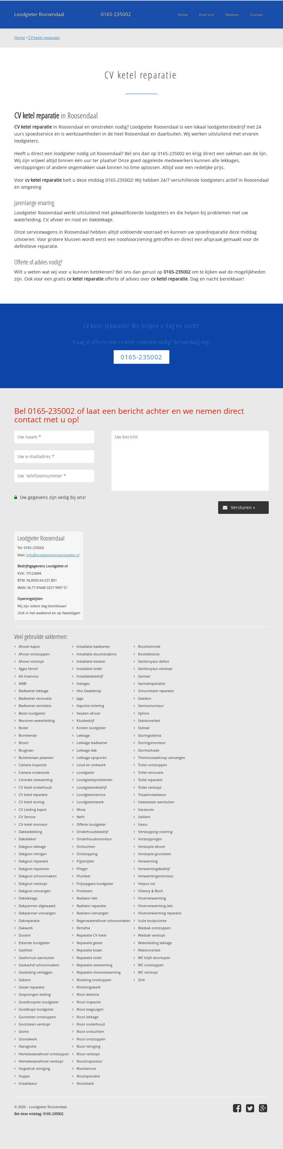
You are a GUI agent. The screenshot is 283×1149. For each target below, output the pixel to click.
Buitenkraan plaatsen (36, 757)
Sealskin (144, 698)
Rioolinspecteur (89, 1061)
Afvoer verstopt (31, 661)
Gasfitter (26, 950)
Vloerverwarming (152, 898)
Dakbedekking (30, 831)
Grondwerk (28, 1039)
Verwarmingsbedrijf (154, 868)
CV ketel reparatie (44, 37)
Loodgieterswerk (90, 801)
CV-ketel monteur (33, 824)
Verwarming (148, 861)
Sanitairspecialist (151, 683)
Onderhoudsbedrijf (92, 831)
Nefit (81, 816)
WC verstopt (148, 972)
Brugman (26, 750)
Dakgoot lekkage (32, 846)
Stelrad (143, 727)
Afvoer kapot (29, 646)
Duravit (25, 935)
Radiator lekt (87, 898)
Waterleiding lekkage (155, 942)
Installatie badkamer (93, 646)
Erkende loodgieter (34, 942)
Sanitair (144, 676)
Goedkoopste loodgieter (39, 1002)
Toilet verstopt (149, 787)
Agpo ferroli (28, 668)
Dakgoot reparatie (33, 861)
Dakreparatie (29, 920)
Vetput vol (146, 883)
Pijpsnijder (85, 861)
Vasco (143, 824)
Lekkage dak (87, 750)
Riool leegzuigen (90, 1009)
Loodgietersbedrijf (92, 787)
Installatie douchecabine (96, 654)
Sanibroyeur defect (153, 661)
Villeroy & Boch (150, 890)
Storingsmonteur (152, 742)
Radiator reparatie (91, 905)
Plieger (82, 868)
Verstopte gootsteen (154, 853)
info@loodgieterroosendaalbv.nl (52, 554)
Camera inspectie (33, 764)
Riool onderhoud (91, 1024)
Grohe (24, 1031)
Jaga (80, 698)
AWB (22, 683)
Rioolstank (85, 1083)
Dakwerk (26, 927)
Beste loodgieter (32, 713)
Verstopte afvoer (151, 846)
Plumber (84, 876)
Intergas (83, 683)
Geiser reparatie (31, 987)
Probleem (84, 890)
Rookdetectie (149, 654)
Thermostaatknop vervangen (161, 757)
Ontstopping (87, 853)
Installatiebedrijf (90, 676)
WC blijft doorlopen (154, 957)
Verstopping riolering (155, 831)
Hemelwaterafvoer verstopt (41, 1061)
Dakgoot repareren (34, 868)
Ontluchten (86, 846)
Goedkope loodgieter (36, 1009)
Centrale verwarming (36, 779)
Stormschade (148, 750)
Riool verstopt (88, 1053)
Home (19, 37)
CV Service (27, 816)
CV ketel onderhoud (35, 787)
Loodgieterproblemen (94, 779)
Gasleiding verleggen (36, 972)
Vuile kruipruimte (152, 920)
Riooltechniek (149, 646)
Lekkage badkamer (92, 742)
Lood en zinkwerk (91, 764)
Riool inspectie (89, 1002)
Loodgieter (85, 772)
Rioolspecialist (88, 1076)
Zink (141, 979)
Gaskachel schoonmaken (39, 965)
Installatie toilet (89, 668)
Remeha (83, 927)
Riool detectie (88, 994)
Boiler (23, 727)
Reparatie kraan (89, 950)
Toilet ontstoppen (152, 764)
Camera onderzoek (34, 772)
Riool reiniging (88, 1046)
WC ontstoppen (151, 965)
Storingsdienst (149, 735)
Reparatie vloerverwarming (99, 972)
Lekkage (83, 735)
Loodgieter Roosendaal (39, 14)
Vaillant (144, 816)
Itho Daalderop (89, 690)
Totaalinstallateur (152, 794)
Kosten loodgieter (91, 727)
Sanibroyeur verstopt (155, 668)
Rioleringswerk (89, 987)
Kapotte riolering (90, 705)
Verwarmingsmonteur (155, 876)
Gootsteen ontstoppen (37, 1016)
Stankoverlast (149, 720)
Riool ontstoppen (91, 1039)
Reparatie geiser (90, 942)
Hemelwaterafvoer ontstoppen (44, 1053)
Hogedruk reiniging (34, 1068)
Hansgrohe (27, 1046)
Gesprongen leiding (35, 994)
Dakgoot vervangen (35, 890)
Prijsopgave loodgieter (95, 883)
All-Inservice (28, 676)
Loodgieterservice (91, 794)
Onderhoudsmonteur (94, 838)
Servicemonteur (151, 705)
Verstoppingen (150, 838)
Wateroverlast (149, 950)
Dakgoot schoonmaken (38, 876)
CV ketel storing (31, 801)
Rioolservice (86, 1068)
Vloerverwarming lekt (155, 905)
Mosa (81, 809)
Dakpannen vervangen (37, 913)
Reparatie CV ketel (91, 935)
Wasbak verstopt (151, 935)
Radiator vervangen (93, 913)
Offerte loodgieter (91, 824)
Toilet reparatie (150, 779)
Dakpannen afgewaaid (37, 905)
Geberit (25, 979)
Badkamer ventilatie (35, 705)
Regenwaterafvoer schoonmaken (103, 920)
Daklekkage (28, 898)
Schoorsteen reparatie (156, 690)
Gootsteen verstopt (34, 1024)
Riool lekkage (87, 1016)
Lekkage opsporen (92, 757)
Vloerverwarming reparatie (159, 913)
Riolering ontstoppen (94, 979)
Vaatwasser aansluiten (156, 801)
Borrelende (28, 735)
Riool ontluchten (90, 1031)
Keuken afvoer (88, 713)
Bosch (23, 742)
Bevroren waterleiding (37, 720)
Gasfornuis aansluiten (36, 957)
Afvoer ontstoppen (34, 654)
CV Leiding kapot (33, 809)
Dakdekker (27, 838)
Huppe (24, 1076)
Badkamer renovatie (35, 698)
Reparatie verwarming (94, 965)
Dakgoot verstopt (33, 883)
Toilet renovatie (150, 772)
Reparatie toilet (89, 957)
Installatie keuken (91, 661)
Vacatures (146, 809)
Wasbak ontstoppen (154, 927)
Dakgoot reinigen (33, 853)
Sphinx (143, 713)
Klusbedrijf (85, 720)
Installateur (28, 1083)
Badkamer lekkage (33, 690)
